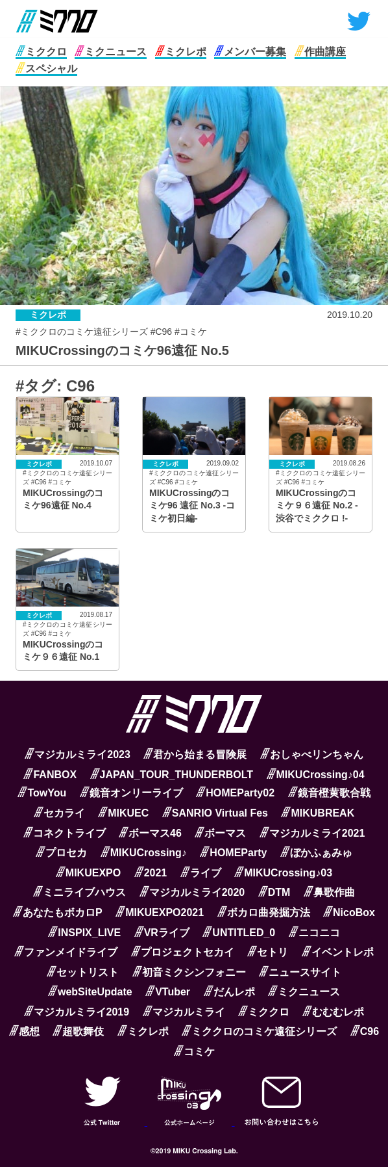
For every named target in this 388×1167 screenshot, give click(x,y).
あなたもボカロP (58, 912)
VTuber (167, 991)
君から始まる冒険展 (195, 754)
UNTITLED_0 (238, 932)
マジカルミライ (184, 1011)
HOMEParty (233, 852)
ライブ (200, 872)
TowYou (42, 792)
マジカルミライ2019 (77, 1011)
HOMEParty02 (235, 792)
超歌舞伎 (78, 1031)
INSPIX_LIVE (84, 932)
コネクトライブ (64, 833)
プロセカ (61, 852)
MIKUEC (123, 813)
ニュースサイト (300, 972)
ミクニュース (111, 51)
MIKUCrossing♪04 (316, 774)
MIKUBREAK (317, 813)
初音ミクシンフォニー (189, 972)
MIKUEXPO (88, 872)
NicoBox (349, 912)
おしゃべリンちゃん (311, 754)
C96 (364, 1031)
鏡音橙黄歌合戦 (329, 792)
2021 (150, 872)
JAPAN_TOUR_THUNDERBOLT (171, 774)
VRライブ (161, 932)
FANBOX (50, 774)
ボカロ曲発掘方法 (263, 912)
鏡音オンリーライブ (131, 792)
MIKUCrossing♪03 (283, 872)
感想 (24, 1031)
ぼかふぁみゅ (316, 852)
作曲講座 (320, 51)
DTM (274, 892)
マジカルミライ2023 (77, 754)
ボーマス (220, 833)
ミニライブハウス (79, 892)
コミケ (194, 1051)
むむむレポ (333, 1011)
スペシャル (46, 68)
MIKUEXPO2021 (159, 912)
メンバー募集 (250, 51)
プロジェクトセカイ (182, 952)
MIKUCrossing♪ (144, 852)
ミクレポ (180, 51)
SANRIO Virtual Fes (215, 813)
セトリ (267, 952)
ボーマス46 (150, 833)
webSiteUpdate (90, 991)
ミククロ (41, 51)
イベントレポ (338, 952)
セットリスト (83, 972)
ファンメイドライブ (65, 952)
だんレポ (229, 991)
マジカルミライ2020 (192, 892)
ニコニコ (314, 932)
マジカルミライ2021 (312, 833)
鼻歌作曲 (329, 892)
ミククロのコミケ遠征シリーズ (259, 1031)
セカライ (59, 813)
